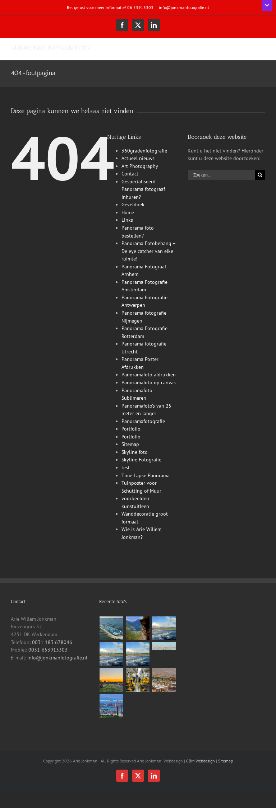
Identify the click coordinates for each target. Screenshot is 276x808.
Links (127, 220)
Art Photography (139, 166)
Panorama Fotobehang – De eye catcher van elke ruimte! (148, 251)
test (125, 467)
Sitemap (130, 444)
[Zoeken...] (221, 175)
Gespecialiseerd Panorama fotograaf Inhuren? (143, 189)
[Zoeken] (260, 175)
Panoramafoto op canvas (148, 382)
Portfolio (131, 429)
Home (127, 212)
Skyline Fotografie (141, 459)
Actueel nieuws (138, 158)
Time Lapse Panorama (145, 475)
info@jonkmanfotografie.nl (184, 7)
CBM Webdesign (200, 761)
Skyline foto (134, 452)
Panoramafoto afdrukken (148, 374)
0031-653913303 (48, 650)
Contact (129, 173)
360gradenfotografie (144, 150)
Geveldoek (132, 204)
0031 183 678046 (52, 642)
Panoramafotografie (143, 421)
